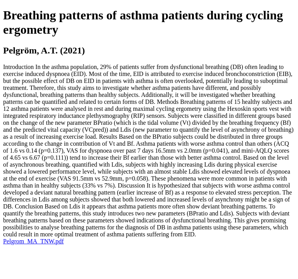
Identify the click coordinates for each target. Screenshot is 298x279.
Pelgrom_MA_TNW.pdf (33, 241)
